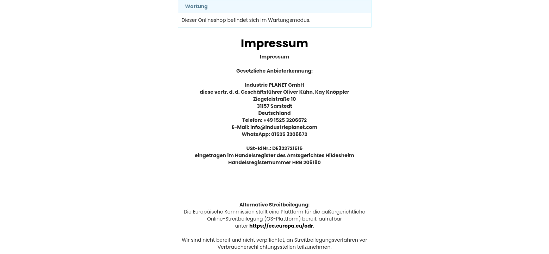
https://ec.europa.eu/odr (281, 225)
